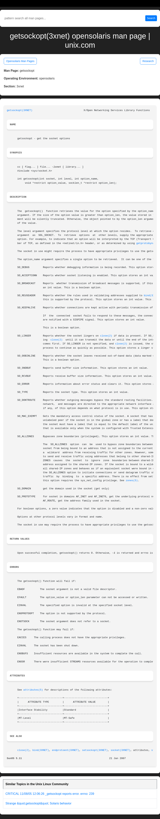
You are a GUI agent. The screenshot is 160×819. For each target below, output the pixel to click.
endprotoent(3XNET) (65, 750)
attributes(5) (33, 689)
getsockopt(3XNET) (19, 110)
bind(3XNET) (40, 750)
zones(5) (132, 480)
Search (151, 18)
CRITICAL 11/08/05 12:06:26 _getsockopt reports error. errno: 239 (49, 793)
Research (148, 61)
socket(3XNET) (120, 750)
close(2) (106, 335)
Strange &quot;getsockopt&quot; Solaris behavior (38, 803)
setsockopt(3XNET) (95, 750)
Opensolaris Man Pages (20, 61)
